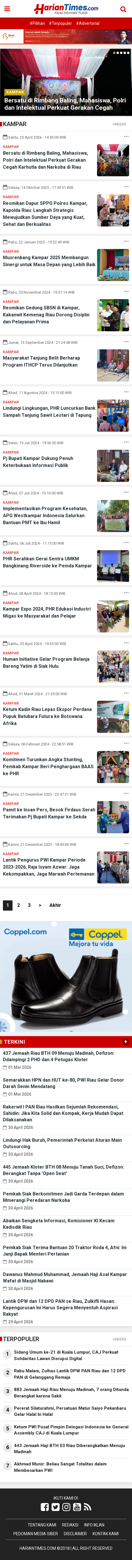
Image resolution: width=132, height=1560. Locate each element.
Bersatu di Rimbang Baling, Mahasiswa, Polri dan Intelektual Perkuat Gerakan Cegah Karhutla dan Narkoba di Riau (65, 107)
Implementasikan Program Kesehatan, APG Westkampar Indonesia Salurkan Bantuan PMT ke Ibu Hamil (45, 515)
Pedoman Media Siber (35, 1533)
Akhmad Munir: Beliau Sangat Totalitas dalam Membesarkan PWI (60, 1467)
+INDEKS (119, 124)
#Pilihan (37, 23)
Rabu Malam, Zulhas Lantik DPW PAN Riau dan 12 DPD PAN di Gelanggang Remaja (70, 1374)
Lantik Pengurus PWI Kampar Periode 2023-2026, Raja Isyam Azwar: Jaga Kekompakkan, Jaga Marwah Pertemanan (48, 867)
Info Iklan (94, 1525)
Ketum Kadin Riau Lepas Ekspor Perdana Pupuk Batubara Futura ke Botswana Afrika (47, 716)
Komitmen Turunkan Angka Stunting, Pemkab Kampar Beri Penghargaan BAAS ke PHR (48, 766)
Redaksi (70, 1525)
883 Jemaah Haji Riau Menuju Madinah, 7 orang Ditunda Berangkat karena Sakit (71, 1392)
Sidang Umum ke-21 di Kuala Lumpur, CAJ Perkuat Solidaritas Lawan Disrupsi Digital (66, 1355)
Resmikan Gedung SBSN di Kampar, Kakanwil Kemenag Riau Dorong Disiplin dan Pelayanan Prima (46, 315)
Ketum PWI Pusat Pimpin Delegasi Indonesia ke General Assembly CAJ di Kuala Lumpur (71, 1430)
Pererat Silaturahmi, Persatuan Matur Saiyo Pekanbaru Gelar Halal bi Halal (70, 1411)
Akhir (55, 905)
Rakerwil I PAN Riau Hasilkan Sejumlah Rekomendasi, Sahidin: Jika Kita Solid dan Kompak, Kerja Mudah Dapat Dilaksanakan (63, 1113)
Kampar (15, 92)
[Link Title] (45, 1507)
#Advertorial (87, 23)
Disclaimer (75, 1533)
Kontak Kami (106, 1533)
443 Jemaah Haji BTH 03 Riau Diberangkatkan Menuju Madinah (69, 1448)
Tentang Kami (42, 1525)
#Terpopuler (60, 23)
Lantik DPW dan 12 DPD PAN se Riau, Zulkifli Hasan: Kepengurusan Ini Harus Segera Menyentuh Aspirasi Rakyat (60, 1307)
